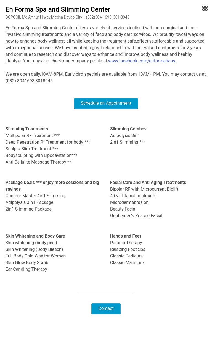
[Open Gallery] (204, 8)
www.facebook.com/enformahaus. (142, 61)
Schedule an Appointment (106, 103)
